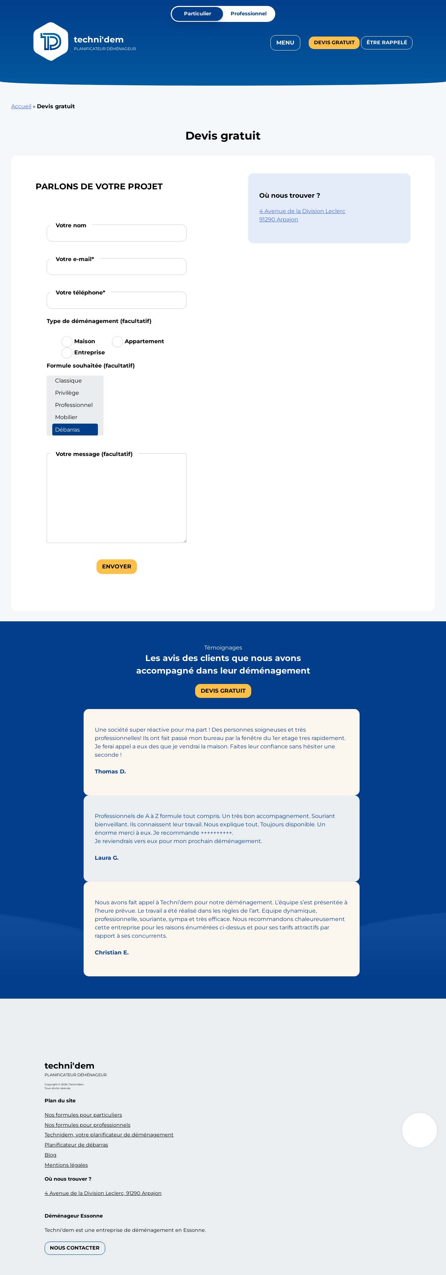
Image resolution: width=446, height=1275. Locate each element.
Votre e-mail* (75, 259)
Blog (50, 1155)
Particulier (197, 13)
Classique (75, 381)
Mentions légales (66, 1165)
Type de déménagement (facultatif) (99, 321)
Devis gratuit (334, 42)
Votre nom (71, 225)
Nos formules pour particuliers (83, 1115)
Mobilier (75, 417)
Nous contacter (75, 1248)
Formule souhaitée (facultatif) (91, 365)
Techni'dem (99, 39)
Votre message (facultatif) (94, 454)
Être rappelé (387, 42)
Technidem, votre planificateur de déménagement (109, 1135)
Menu (285, 42)
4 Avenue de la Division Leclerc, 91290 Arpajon (103, 1193)
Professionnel (249, 13)
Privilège (75, 393)
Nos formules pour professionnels (87, 1125)
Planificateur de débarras (76, 1145)
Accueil (21, 106)
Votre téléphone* (80, 292)
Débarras (75, 430)
